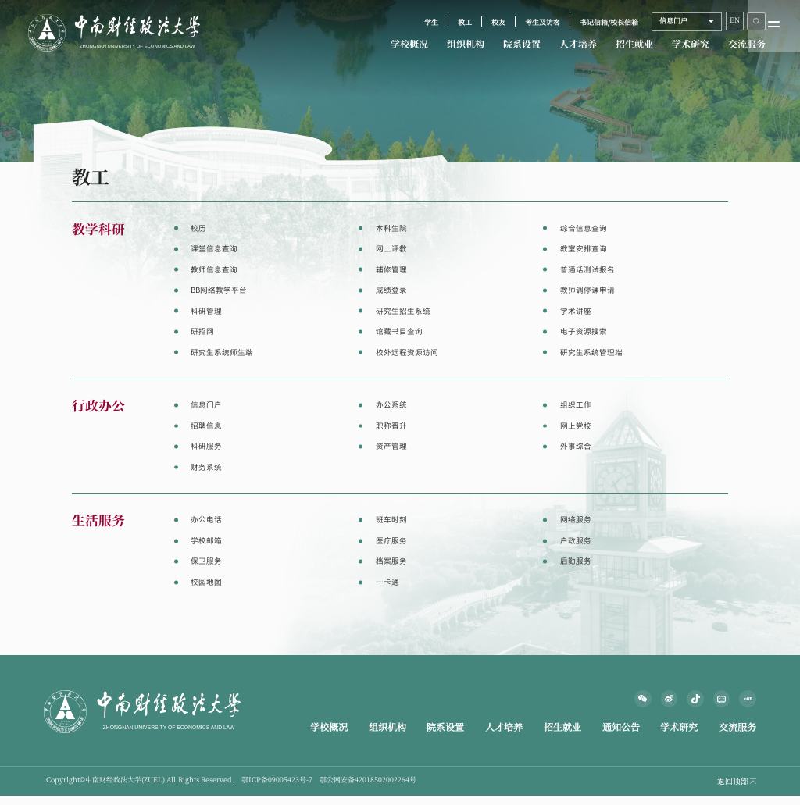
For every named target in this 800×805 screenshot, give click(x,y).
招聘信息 (206, 426)
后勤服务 (575, 561)
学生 (431, 23)
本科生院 (391, 228)
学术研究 (690, 44)
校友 (498, 23)
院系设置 (522, 44)
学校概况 (409, 44)
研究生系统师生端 (222, 352)
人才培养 (578, 44)
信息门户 (206, 405)
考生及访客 (542, 23)
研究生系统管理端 (591, 352)
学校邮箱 (206, 540)
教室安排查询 (583, 248)
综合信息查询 (583, 228)
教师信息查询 (214, 269)
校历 (198, 228)
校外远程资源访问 (407, 352)
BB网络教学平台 (219, 290)
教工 (465, 23)
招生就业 (634, 44)
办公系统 (391, 405)
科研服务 (206, 446)
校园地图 (206, 582)
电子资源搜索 (583, 331)
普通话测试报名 (587, 269)
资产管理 (391, 446)
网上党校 (575, 426)
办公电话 (206, 519)
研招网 (202, 331)
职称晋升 (391, 426)
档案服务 (391, 561)
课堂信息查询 (214, 248)
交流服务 (747, 44)
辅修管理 (391, 269)
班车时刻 (391, 519)
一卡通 (387, 582)
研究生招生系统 (403, 311)
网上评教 (391, 248)
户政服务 (575, 540)
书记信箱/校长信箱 (609, 23)
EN (735, 20)
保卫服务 (206, 561)
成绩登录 (391, 290)
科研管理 (206, 311)
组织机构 (465, 44)
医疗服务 (391, 540)
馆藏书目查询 (399, 331)
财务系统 (206, 467)
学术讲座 (575, 311)
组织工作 (575, 405)
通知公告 (621, 727)
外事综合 (575, 446)
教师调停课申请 (587, 290)
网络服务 (575, 519)
